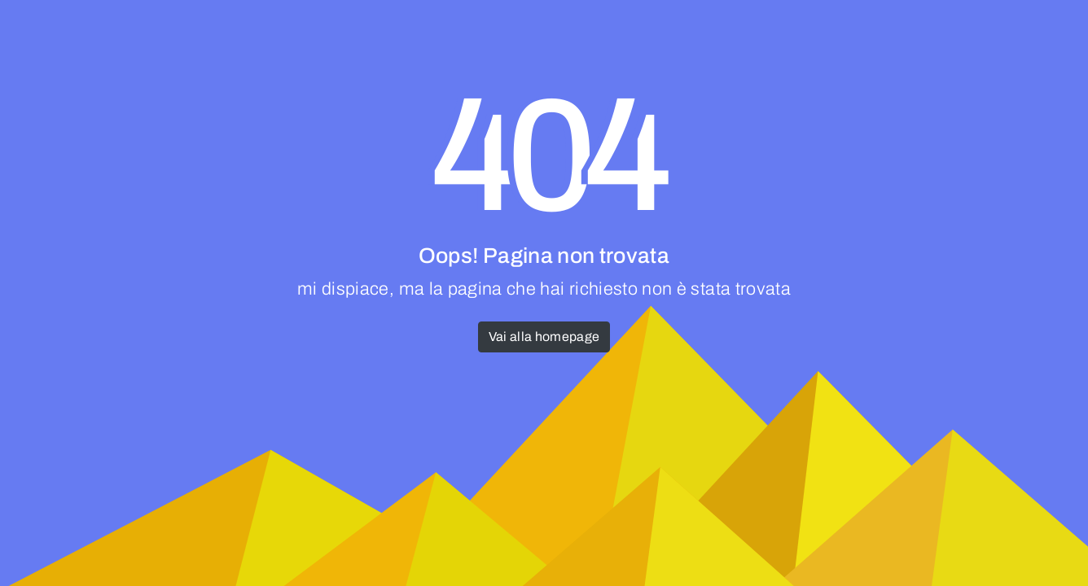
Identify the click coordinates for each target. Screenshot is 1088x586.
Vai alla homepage (544, 336)
